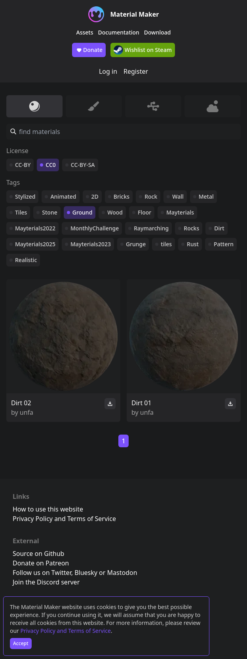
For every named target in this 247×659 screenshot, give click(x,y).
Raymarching (151, 228)
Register (136, 71)
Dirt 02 (21, 402)
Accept (20, 643)
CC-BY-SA (83, 165)
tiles (166, 244)
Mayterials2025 (35, 244)
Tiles (21, 212)
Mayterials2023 (90, 244)
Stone (49, 212)
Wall (177, 196)
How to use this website (48, 509)
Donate (89, 50)
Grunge (136, 244)
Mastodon (122, 572)
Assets (84, 32)
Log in (108, 71)
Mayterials (180, 212)
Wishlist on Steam (143, 50)
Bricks (121, 196)
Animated (63, 196)
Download (157, 32)
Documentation (118, 32)
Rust (193, 244)
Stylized (25, 196)
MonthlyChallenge (94, 228)
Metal (206, 196)
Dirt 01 (141, 402)
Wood (115, 212)
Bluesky (85, 572)
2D (95, 196)
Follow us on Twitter (42, 572)
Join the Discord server (46, 582)
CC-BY (22, 165)
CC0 (51, 165)
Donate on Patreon (41, 563)
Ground (82, 212)
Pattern (224, 244)
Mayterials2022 (35, 228)
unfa (26, 412)
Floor (144, 212)
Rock (150, 196)
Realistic (26, 260)
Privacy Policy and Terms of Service (66, 630)
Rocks (191, 228)
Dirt (219, 228)
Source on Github (38, 553)
